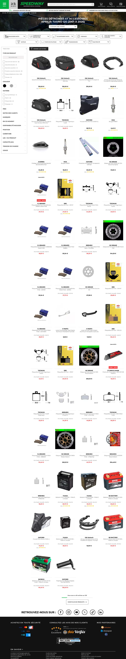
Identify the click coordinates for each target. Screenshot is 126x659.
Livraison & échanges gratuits (20, 653)
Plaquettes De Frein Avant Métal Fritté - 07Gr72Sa (89, 414)
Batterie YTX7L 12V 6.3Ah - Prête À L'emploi (65, 498)
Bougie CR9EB (65, 163)
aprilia (26, 13)
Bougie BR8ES (113, 122)
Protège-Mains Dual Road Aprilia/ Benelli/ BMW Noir (41, 164)
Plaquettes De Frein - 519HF (65, 372)
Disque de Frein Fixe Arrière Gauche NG (89, 289)
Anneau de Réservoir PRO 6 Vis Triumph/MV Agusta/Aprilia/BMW (113, 80)
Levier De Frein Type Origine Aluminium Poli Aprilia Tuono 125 (89, 331)
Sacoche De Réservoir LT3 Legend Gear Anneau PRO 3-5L (41, 122)
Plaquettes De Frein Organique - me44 (41, 373)
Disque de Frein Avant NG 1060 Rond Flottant (89, 373)
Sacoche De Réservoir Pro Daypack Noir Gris (65, 80)
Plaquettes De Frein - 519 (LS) (113, 330)
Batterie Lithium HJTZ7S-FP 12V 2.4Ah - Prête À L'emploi (41, 581)
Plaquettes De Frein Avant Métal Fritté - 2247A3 (41, 289)
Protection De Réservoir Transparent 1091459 (89, 164)
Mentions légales (16, 657)
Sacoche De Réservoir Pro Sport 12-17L (89, 80)
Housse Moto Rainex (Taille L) (41, 539)
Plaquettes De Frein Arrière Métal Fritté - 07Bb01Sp (89, 456)
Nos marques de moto (15, 13)
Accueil (4, 13)
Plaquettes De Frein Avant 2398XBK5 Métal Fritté (41, 247)
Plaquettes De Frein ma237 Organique (41, 414)
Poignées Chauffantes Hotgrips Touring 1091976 (65, 581)
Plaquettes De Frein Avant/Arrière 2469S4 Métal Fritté (41, 206)
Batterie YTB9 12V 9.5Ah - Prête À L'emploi (89, 498)
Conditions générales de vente (20, 655)
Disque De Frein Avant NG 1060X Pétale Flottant (65, 456)
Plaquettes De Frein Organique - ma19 (65, 122)
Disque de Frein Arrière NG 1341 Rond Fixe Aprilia (113, 164)
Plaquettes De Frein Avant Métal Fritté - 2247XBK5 (41, 331)
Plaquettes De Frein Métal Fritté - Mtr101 (89, 206)
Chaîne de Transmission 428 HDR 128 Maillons (113, 373)
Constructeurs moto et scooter (91, 657)
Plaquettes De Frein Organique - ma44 (113, 206)
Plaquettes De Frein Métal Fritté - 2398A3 (65, 247)
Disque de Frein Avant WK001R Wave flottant (113, 456)
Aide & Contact (86, 653)
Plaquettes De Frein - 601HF (65, 205)
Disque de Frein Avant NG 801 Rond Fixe (113, 247)
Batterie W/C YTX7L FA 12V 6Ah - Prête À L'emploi (65, 540)
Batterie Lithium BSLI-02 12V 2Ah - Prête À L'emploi (113, 498)
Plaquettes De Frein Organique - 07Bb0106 (41, 498)
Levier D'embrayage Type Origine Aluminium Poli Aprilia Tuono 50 (65, 331)
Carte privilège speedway (54, 657)
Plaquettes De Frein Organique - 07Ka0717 (65, 414)
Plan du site (85, 655)
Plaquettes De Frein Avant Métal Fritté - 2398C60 (41, 456)
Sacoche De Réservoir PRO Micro (41, 80)
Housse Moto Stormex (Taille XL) (89, 122)
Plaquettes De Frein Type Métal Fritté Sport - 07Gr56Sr (89, 247)
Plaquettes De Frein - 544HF (113, 289)
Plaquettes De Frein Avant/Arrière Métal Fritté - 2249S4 (65, 289)
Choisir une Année (57, 26)
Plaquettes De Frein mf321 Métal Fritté (113, 414)
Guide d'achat (50, 655)
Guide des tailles (51, 653)
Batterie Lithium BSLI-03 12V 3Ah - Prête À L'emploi (113, 540)
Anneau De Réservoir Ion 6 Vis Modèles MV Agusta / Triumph (89, 540)
